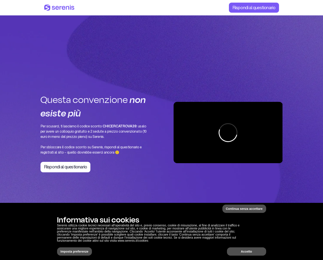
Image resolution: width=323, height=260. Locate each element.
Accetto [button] (246, 251)
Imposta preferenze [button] (74, 251)
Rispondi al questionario (254, 7)
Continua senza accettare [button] (244, 208)
